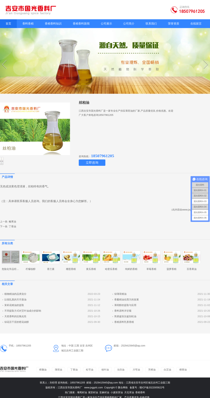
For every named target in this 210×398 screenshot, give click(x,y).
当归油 (120, 369)
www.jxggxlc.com (93, 387)
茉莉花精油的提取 (14, 305)
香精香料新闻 (81, 23)
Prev (2, 60)
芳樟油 (152, 369)
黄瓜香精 (91, 269)
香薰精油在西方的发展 (126, 299)
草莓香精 (151, 269)
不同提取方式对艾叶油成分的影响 (22, 310)
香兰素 (50, 269)
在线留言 (196, 23)
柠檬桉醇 (31, 269)
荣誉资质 (173, 23)
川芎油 (136, 369)
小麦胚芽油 (117, 392)
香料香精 (28, 23)
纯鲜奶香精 (131, 269)
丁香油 (12, 226)
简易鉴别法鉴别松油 (125, 316)
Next (203, 60)
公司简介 (128, 23)
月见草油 (129, 392)
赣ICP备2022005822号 (151, 387)
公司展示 (106, 23)
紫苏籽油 (93, 392)
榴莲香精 (71, 269)
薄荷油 (58, 369)
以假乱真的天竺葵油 (15, 299)
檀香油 (183, 369)
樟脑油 (43, 369)
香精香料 (140, 392)
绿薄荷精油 (120, 293)
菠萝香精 (171, 269)
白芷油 (167, 369)
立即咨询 (92, 162)
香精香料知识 (53, 23)
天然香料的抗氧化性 (15, 316)
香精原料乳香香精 (124, 322)
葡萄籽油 (82, 392)
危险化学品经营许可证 (14, 269)
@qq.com (112, 382)
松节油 (89, 369)
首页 (8, 23)
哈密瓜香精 (111, 269)
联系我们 (151, 23)
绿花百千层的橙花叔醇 (16, 322)
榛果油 (12, 221)
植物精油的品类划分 (15, 293)
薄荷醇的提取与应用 (125, 305)
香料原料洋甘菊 (122, 310)
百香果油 (192, 269)
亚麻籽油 (104, 392)
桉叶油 (105, 369)
